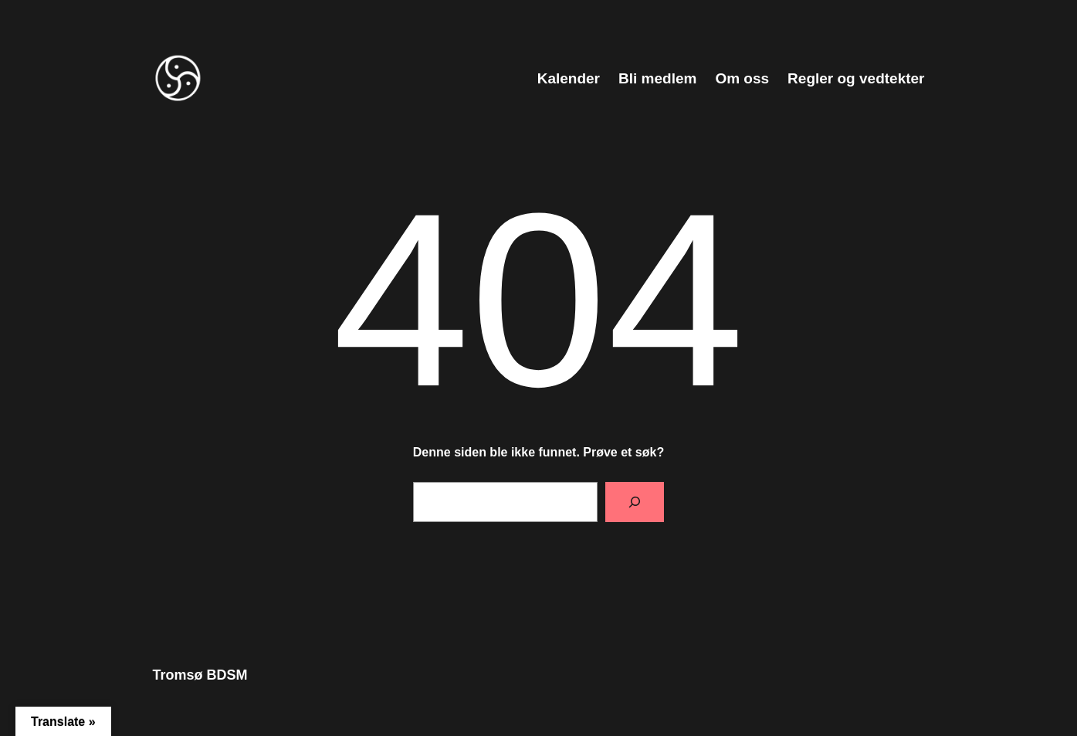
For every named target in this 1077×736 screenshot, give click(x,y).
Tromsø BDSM (200, 675)
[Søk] (634, 502)
